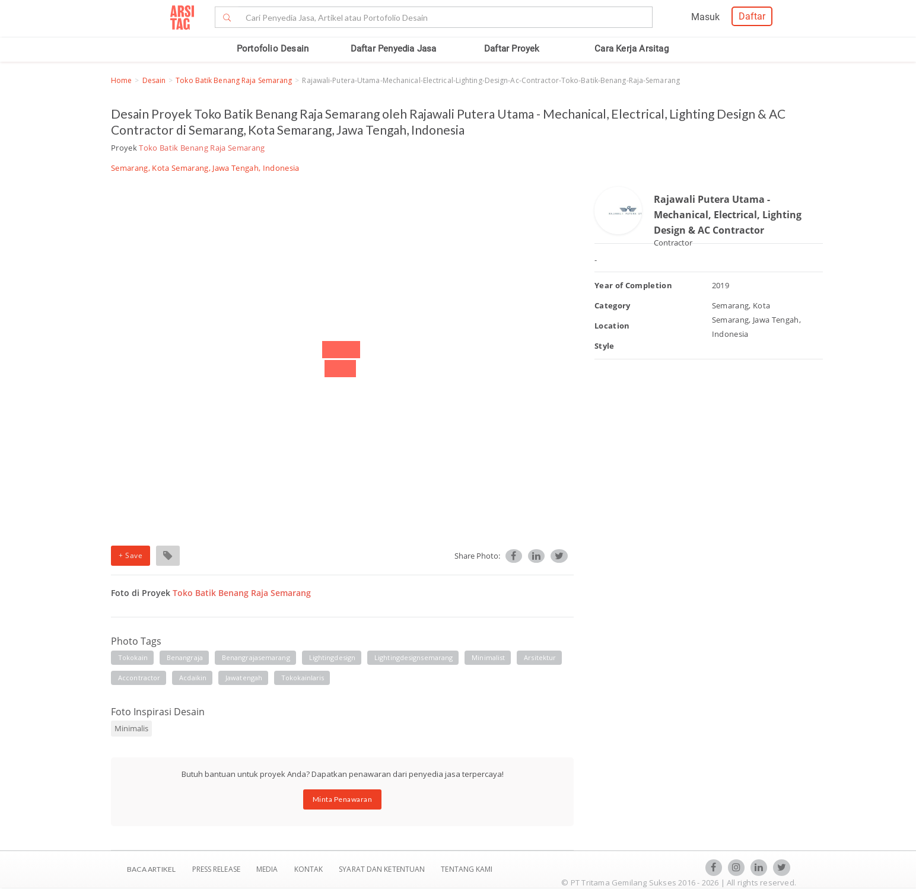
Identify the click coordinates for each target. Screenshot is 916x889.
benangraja (185, 657)
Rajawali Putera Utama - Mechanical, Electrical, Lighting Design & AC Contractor (728, 214)
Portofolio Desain (272, 48)
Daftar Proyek (512, 48)
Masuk (705, 17)
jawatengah (243, 677)
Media (268, 869)
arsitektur (540, 657)
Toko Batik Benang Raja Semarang (234, 80)
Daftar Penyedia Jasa (394, 48)
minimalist (488, 657)
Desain (154, 80)
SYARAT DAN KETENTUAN (383, 869)
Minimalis (131, 728)
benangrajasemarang (256, 657)
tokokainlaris (302, 677)
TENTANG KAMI (466, 869)
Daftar (752, 16)
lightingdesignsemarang (413, 657)
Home (121, 80)
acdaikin (192, 677)
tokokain (133, 657)
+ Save (130, 555)
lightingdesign (332, 657)
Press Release (216, 869)
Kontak (309, 869)
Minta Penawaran (343, 799)
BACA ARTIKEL (151, 869)
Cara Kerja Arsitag (631, 48)
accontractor (139, 677)
